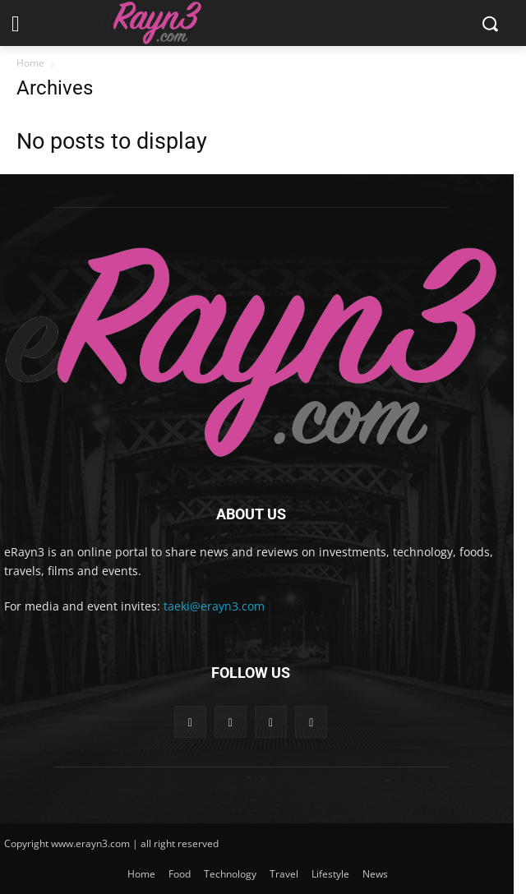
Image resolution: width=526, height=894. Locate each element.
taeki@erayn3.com (214, 606)
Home (30, 63)
